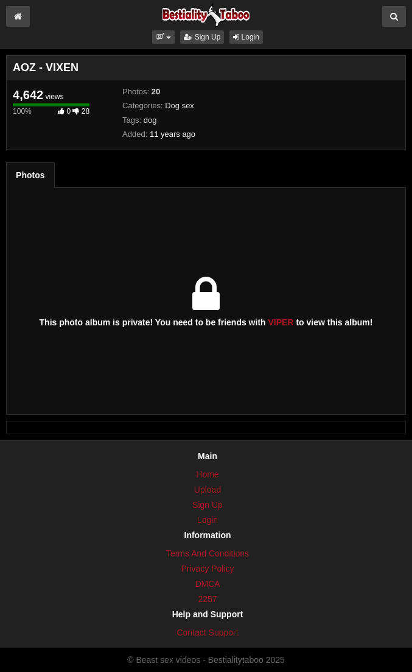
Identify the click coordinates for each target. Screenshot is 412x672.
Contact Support (207, 632)
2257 (207, 599)
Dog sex (179, 105)
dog (150, 120)
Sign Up (202, 37)
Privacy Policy (207, 568)
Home (207, 474)
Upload (207, 489)
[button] (163, 37)
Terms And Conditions (207, 553)
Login (246, 37)
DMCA (207, 584)
